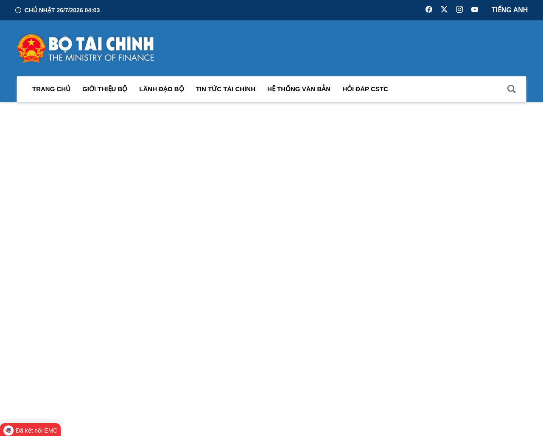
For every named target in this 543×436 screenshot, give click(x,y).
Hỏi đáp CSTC (365, 91)
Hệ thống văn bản (298, 91)
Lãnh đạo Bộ (161, 91)
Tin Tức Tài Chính (225, 91)
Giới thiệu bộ (104, 91)
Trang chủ (51, 91)
